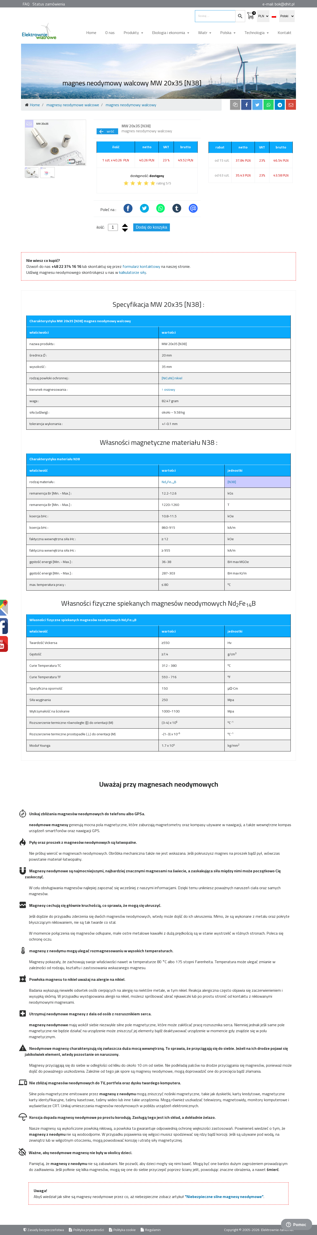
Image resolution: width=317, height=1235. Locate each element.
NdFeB (169, 482)
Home (91, 32)
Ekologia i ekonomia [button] (169, 32)
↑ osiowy (168, 389)
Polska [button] (226, 32)
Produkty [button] (132, 32)
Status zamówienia (48, 4)
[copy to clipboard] (235, 105)
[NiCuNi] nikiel (172, 378)
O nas (110, 32)
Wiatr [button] (203, 32)
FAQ (26, 4)
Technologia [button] (254, 32)
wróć (106, 131)
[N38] (232, 482)
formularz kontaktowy (141, 266)
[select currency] (263, 16)
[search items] (215, 16)
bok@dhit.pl (284, 4)
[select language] (287, 16)
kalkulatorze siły (132, 272)
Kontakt (284, 32)
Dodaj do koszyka (151, 227)
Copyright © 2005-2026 (242, 1230)
